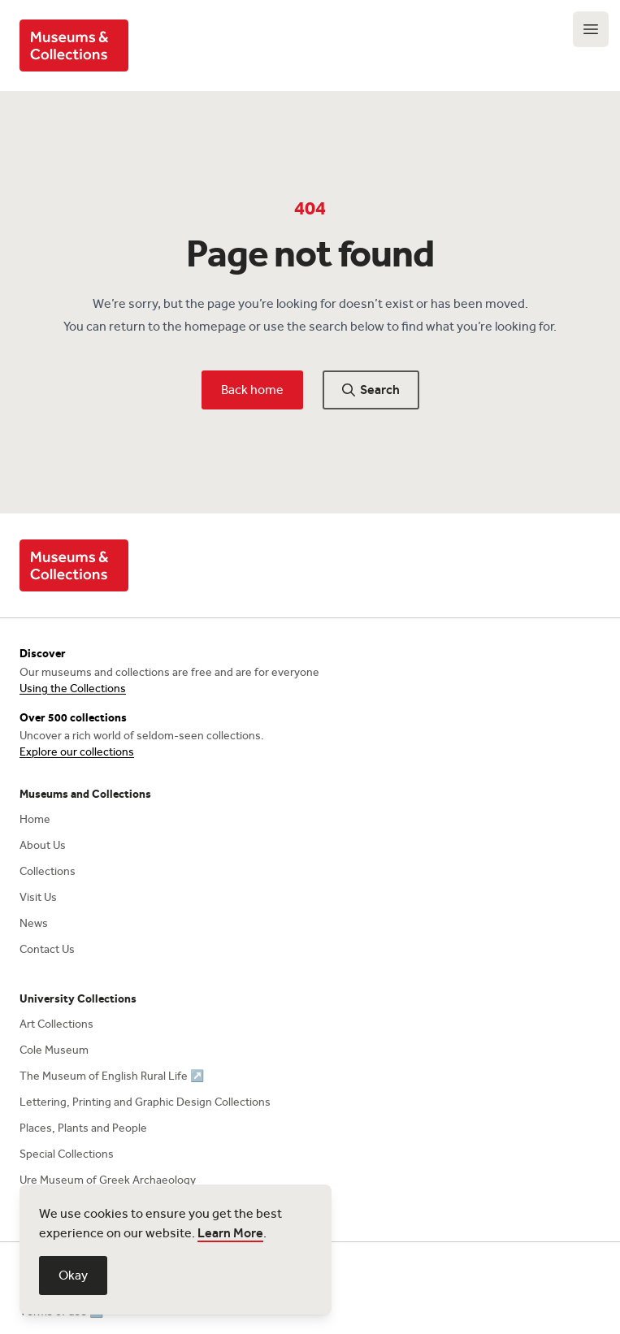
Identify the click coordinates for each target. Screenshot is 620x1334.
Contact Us (47, 949)
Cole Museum (54, 1050)
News (34, 923)
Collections (48, 871)
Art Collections (56, 1024)
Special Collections (67, 1154)
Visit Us (38, 897)
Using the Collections (73, 688)
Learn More (230, 1233)
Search (371, 389)
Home (35, 819)
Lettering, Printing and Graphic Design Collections (145, 1102)
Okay (73, 1275)
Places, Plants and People (83, 1128)
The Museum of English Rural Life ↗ (112, 1076)
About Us (43, 845)
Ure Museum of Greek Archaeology (108, 1180)
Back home (252, 389)
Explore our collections (77, 752)
